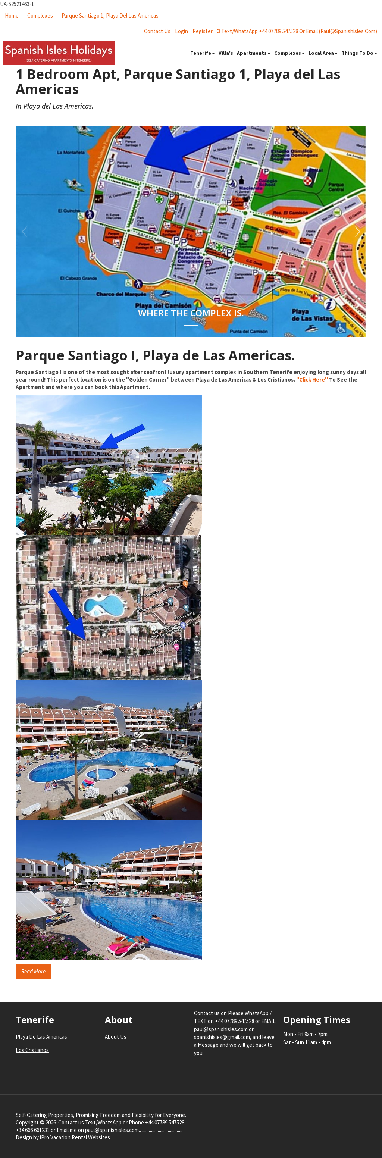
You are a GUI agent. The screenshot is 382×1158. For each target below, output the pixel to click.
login (181, 31)
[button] (358, 231)
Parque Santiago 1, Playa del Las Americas (110, 15)
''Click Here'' (312, 379)
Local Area (323, 53)
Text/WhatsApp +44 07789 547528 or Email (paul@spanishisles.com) (297, 31)
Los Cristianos (32, 1050)
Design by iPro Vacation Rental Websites (63, 1137)
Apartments (253, 53)
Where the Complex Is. (191, 313)
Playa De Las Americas (41, 1036)
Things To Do (359, 53)
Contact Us (157, 31)
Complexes (40, 15)
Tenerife (202, 53)
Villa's (226, 53)
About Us (115, 1036)
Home (12, 15)
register (202, 31)
